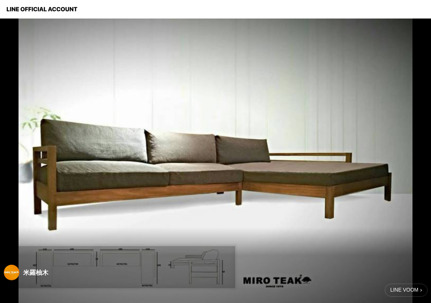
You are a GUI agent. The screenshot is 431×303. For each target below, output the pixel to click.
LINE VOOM (404, 290)
